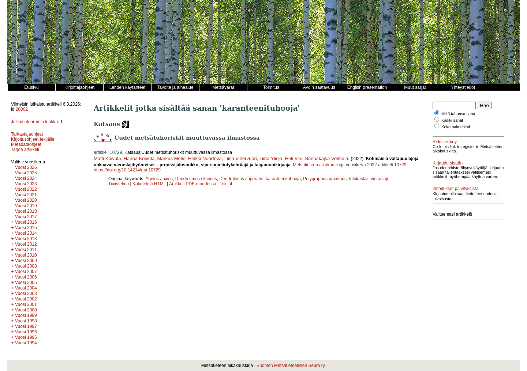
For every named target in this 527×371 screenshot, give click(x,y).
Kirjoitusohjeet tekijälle (33, 139)
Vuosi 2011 (26, 249)
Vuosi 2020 (26, 200)
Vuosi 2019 (26, 205)
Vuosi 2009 (26, 260)
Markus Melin (171, 158)
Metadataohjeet (26, 144)
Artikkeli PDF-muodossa (192, 183)
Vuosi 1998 (26, 320)
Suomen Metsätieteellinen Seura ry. (291, 365)
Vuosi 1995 (26, 337)
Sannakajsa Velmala (326, 158)
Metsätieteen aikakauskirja (318, 164)
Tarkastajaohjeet (27, 134)
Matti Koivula (107, 158)
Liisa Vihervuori (240, 158)
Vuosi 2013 (26, 238)
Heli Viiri (293, 158)
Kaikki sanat (452, 120)
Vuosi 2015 (26, 227)
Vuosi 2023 (26, 183)
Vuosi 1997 (26, 326)
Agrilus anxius (159, 178)
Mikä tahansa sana (458, 113)
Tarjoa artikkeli (25, 149)
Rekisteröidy (445, 141)
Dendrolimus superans (241, 178)
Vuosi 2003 (26, 293)
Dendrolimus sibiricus (196, 178)
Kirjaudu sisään (448, 163)
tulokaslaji (359, 178)
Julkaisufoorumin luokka (34, 121)
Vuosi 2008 (26, 266)
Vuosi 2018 (26, 211)
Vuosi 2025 (26, 172)
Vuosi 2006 (26, 277)
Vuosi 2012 (26, 244)
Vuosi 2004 (26, 288)
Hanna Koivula (139, 158)
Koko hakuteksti (455, 127)
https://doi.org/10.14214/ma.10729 (127, 170)
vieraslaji (379, 178)
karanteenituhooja (283, 178)
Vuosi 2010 (26, 255)
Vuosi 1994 (26, 342)
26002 (22, 109)
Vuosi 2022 (26, 189)
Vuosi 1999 (26, 315)
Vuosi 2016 (26, 222)
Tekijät (226, 183)
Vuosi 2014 (26, 233)
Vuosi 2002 (26, 299)
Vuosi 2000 (26, 310)
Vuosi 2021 (26, 194)
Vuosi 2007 (26, 271)
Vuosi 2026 (26, 167)
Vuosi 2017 (26, 216)
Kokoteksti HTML (149, 183)
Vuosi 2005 (26, 282)
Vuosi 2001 (26, 304)
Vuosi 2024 (26, 178)
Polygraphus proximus (325, 178)
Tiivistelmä (118, 183)
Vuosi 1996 (26, 331)
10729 (400, 164)
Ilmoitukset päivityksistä (455, 188)
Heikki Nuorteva (205, 158)
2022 (372, 164)
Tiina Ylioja (271, 158)
